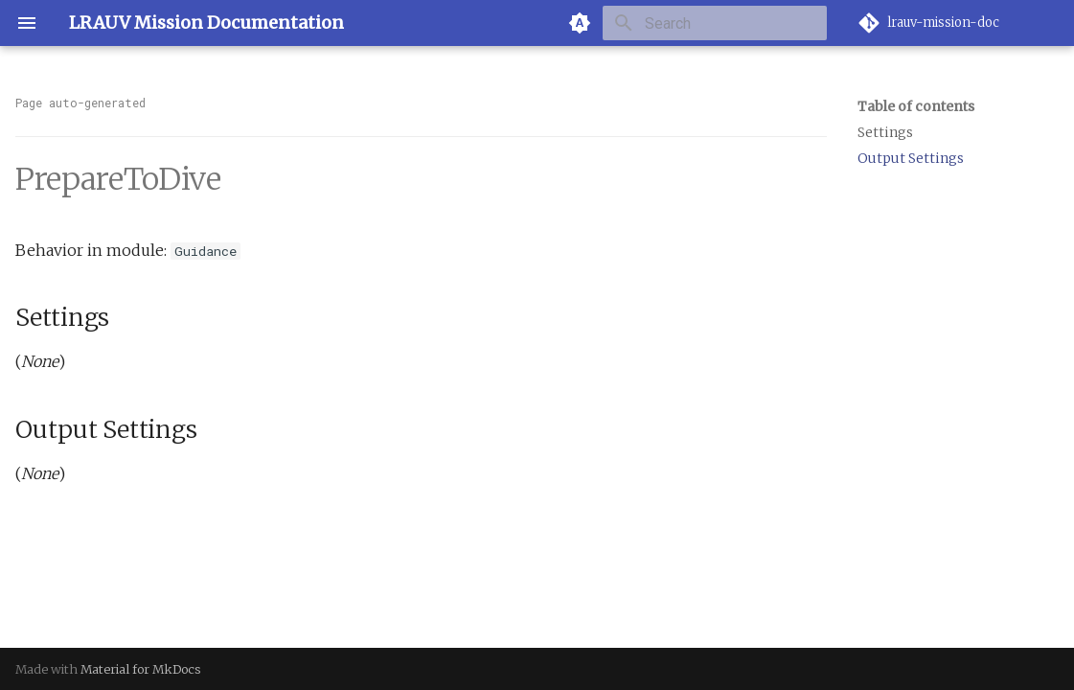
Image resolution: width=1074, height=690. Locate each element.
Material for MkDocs (140, 669)
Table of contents (915, 106)
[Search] (715, 23)
